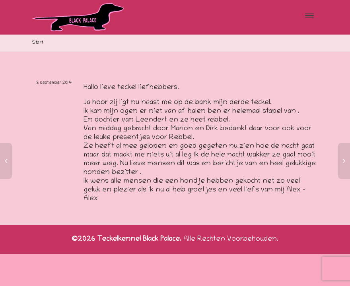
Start (37, 42)
